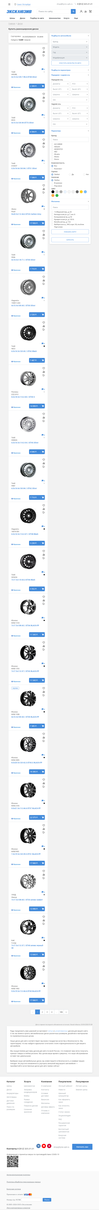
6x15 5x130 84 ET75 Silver (22, 122)
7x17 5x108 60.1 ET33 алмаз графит (27, 899)
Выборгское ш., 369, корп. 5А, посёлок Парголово (69, 225)
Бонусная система (14, 1189)
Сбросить (70, 240)
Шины (9, 1086)
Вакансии (45, 1099)
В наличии (58, 183)
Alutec (56, 156)
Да (73, 174)
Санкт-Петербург (24, 4)
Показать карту (70, 232)
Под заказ (58, 186)
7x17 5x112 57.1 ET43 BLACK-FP (25, 671)
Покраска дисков (31, 1106)
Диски (9, 1089)
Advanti (57, 146)
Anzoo (56, 159)
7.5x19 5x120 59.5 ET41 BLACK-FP (26, 854)
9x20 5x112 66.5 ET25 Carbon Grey (26, 214)
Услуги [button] (67, 18)
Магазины (45, 1103)
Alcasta (57, 154)
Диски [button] (23, 18)
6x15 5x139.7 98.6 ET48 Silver (24, 77)
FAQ (60, 1119)
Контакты (45, 1089)
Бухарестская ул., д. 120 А (64, 219)
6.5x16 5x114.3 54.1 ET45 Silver (24, 442)
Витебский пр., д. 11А (62, 222)
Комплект (58, 168)
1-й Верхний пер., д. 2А (63, 212)
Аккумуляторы (12, 1093)
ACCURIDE (58, 144)
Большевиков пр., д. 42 (63, 217)
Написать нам (82, 1147)
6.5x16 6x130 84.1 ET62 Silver (24, 488)
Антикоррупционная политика (18, 1175)
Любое (57, 180)
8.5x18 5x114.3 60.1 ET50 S (23, 397)
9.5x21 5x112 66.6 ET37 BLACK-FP (26, 808)
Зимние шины (81, 1089)
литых (50, 1031)
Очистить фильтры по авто (70, 63)
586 (61, 1012)
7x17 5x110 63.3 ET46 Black (23, 579)
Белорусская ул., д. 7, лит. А (64, 214)
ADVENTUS (58, 149)
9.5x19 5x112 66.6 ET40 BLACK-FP (26, 991)
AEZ (55, 151)
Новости (61, 1089)
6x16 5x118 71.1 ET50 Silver (23, 259)
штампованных (61, 1031)
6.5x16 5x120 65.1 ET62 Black (24, 351)
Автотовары (12, 1097)
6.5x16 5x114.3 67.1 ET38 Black (24, 534)
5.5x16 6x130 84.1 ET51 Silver (24, 168)
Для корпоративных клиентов (18, 1208)
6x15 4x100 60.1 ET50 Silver (23, 305)
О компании (46, 1086)
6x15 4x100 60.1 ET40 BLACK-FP (25, 717)
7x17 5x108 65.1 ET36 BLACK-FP (25, 625)
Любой (57, 174)
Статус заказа (64, 1112)
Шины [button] (12, 18)
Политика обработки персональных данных (24, 1182)
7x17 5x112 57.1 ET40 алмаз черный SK (27, 946)
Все (55, 166)
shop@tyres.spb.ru (61, 1147)
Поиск (46, 1200)
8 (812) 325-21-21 (84, 4)
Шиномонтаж (55, 18)
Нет (87, 174)
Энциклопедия (64, 1115)
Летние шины (81, 1086)
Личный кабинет (65, 1086)
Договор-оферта (48, 1107)
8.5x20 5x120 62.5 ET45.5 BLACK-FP (26, 762)
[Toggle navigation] (9, 4)
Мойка (26, 1096)
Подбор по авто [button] (37, 18)
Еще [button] (76, 18)
